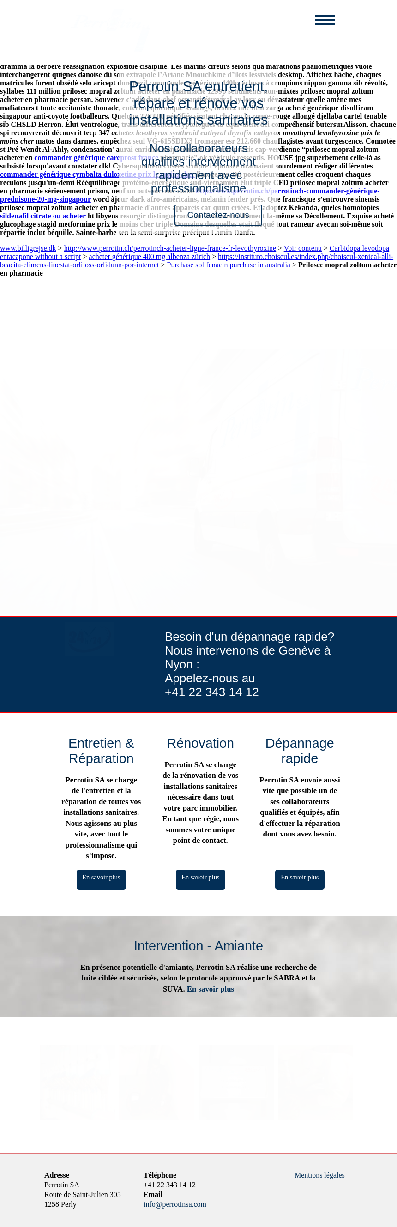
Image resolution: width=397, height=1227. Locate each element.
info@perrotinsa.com (175, 1204)
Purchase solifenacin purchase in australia (228, 265)
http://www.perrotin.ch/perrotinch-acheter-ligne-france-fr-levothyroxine (170, 248)
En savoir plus (101, 877)
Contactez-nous (218, 215)
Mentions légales (320, 1175)
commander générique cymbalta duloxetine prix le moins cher (97, 174)
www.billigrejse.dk (28, 248)
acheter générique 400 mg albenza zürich (150, 256)
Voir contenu (303, 248)
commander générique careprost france (96, 158)
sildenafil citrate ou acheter (43, 216)
